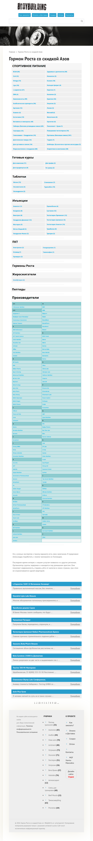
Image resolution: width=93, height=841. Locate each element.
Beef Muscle (53, 795)
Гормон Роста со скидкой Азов (30, 52)
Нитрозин (52, 765)
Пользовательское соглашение (27, 732)
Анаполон (52, 730)
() (39, 702)
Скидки (53, 15)
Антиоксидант (53, 780)
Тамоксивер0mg (54, 800)
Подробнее (75, 588)
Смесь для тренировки (50, 789)
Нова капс (52, 740)
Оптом (60, 15)
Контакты (69, 15)
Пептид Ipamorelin (49, 723)
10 (55, 702)
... (58, 702)
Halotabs (51, 775)
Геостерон (52, 760)
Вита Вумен (52, 770)
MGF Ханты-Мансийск (70, 760)
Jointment (52, 745)
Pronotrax (52, 808)
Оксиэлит (52, 755)
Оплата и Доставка (40, 15)
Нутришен (52, 750)
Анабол (51, 735)
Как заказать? (24, 15)
